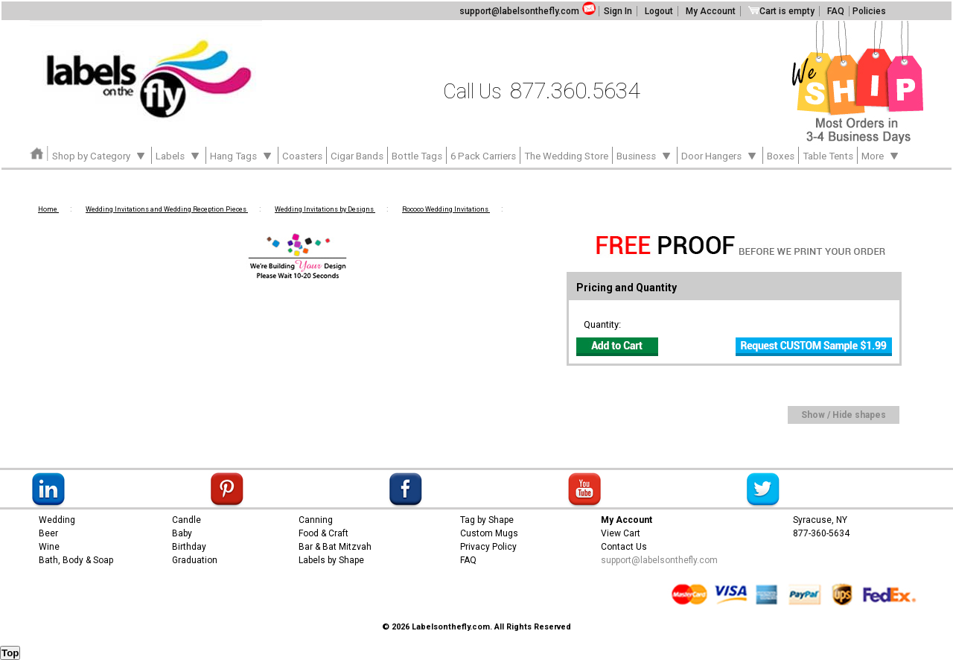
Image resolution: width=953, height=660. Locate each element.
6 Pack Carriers (483, 156)
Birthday (189, 547)
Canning (316, 520)
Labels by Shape (331, 560)
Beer (48, 533)
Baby (182, 533)
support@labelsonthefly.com (519, 11)
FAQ (835, 11)
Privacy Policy (488, 547)
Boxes (780, 156)
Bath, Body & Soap (76, 560)
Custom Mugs (489, 533)
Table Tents (828, 156)
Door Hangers (720, 154)
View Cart (620, 533)
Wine (49, 547)
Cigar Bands (357, 156)
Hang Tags (242, 154)
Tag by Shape (487, 520)
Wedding (57, 520)
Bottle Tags (417, 156)
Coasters (302, 156)
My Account (711, 11)
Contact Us (624, 547)
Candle (186, 520)
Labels (179, 154)
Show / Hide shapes (843, 415)
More (881, 154)
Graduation (194, 560)
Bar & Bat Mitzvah (335, 547)
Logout (659, 11)
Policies (869, 11)
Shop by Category (99, 154)
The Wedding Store (566, 156)
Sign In (618, 11)
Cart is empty (781, 11)
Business (644, 154)
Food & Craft (323, 533)
